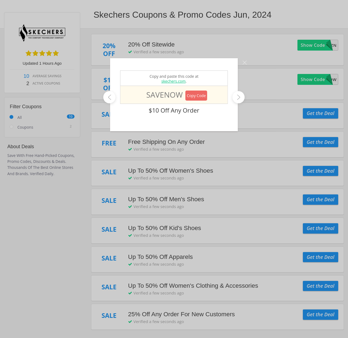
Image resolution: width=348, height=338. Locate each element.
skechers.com (173, 81)
